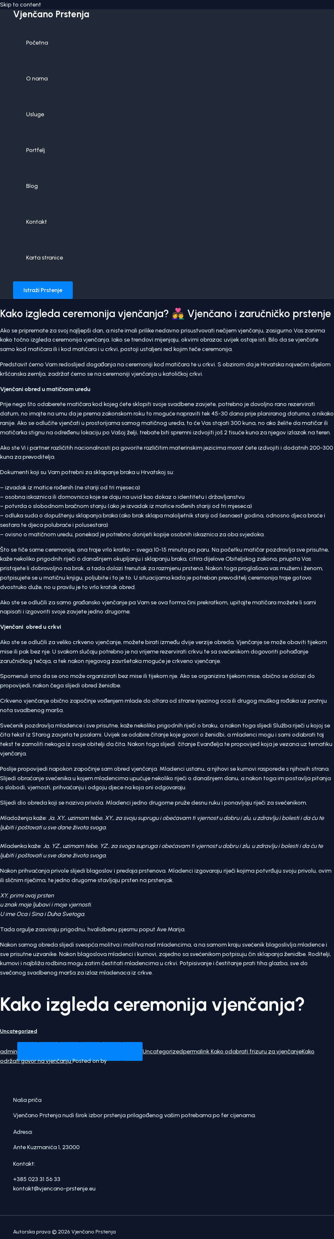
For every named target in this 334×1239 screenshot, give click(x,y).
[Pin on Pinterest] (111, 1051)
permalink (196, 1051)
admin (8, 1051)
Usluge (35, 114)
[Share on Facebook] (48, 1051)
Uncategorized (18, 1031)
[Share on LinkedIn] (132, 1051)
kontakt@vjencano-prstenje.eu (54, 1188)
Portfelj (35, 150)
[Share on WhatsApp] (27, 1051)
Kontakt (36, 221)
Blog (32, 186)
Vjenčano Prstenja (51, 14)
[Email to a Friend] (90, 1051)
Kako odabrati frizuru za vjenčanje (255, 1051)
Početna (37, 42)
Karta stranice (44, 257)
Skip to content (20, 4)
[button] (43, 290)
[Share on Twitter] (69, 1051)
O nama (37, 78)
